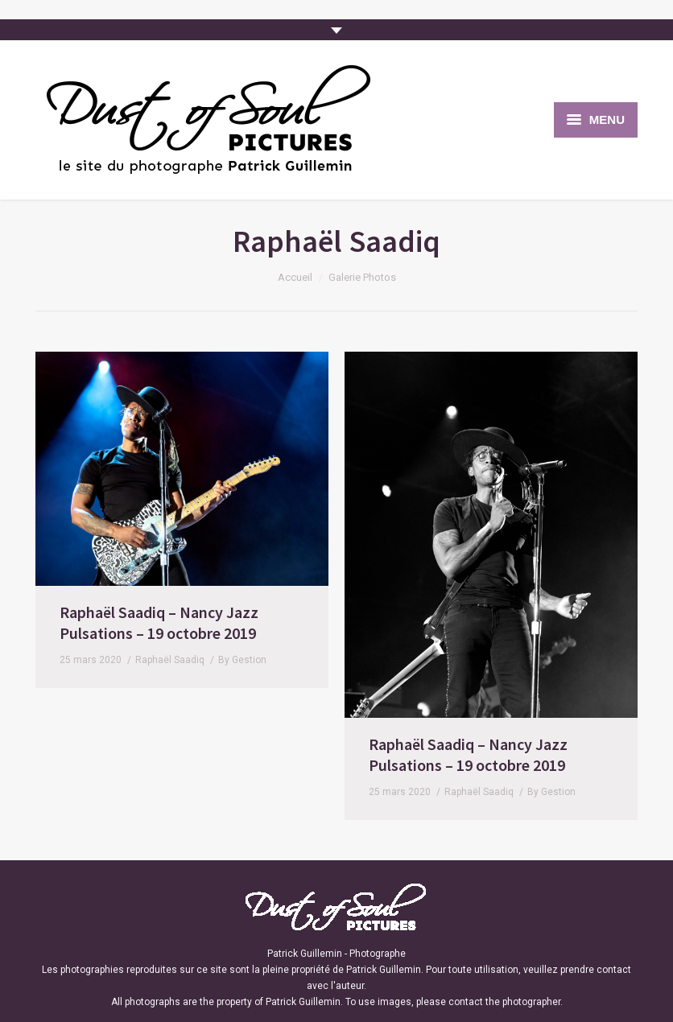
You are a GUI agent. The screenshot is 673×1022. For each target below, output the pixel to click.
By (242, 660)
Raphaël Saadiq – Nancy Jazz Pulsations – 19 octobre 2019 (159, 622)
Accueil (295, 277)
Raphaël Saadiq (169, 660)
